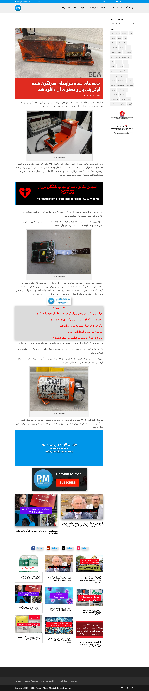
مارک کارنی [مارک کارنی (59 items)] (129, 85)
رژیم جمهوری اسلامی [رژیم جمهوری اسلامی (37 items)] (117, 76)
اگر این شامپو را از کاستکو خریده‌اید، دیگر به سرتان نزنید (30, 577)
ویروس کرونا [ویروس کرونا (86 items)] (114, 99)
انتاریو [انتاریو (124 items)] (125, 38)
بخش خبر (88, 95)
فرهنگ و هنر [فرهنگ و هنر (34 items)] (120, 85)
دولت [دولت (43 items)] (126, 66)
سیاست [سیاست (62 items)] (130, 80)
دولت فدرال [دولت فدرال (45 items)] (114, 71)
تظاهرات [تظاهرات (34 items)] (113, 52)
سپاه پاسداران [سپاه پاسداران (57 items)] (122, 80)
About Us (73, 681)
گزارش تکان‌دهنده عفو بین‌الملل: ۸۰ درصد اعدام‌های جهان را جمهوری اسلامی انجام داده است (90, 579)
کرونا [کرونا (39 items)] (117, 104)
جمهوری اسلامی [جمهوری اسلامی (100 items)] (115, 57)
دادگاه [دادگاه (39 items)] (125, 61)
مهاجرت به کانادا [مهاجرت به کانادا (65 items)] (122, 90)
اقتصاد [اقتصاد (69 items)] (119, 38)
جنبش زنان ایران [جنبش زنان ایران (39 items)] (126, 57)
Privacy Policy (61, 681)
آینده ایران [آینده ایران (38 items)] (124, 33)
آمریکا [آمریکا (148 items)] (118, 33)
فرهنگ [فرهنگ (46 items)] (113, 85)
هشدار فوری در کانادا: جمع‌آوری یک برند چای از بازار (29, 638)
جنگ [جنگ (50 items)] (112, 61)
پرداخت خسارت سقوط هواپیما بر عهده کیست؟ (77, 337)
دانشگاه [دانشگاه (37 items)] (113, 66)
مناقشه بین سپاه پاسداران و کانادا (85, 331)
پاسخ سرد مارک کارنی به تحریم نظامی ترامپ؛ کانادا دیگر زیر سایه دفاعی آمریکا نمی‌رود (82, 524)
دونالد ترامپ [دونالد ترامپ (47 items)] (123, 71)
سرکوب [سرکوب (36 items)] (113, 80)
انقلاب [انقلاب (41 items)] (119, 43)
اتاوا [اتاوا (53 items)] (131, 33)
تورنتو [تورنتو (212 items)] (119, 52)
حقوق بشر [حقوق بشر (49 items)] (118, 61)
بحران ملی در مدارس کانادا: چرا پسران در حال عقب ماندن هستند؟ (59, 640)
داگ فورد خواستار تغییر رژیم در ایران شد (81, 325)
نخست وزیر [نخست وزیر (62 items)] (114, 94)
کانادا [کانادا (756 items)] (112, 104)
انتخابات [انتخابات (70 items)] (113, 43)
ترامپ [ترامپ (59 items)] (128, 47)
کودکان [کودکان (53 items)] (123, 104)
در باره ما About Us (115, 2)
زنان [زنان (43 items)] (126, 76)
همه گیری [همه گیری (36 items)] (122, 94)
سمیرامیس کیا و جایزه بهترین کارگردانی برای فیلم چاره (37, 531)
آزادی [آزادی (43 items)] (112, 33)
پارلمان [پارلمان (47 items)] (123, 99)
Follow (39, 548)
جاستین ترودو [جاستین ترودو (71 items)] (127, 52)
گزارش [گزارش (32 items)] (129, 104)
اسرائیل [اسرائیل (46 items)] (113, 38)
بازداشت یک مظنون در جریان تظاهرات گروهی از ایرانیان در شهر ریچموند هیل (90, 644)
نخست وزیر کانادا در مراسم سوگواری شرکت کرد (76, 319)
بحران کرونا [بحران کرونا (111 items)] (114, 47)
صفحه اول (105, 2)
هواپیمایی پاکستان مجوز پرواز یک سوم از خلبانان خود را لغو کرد (69, 313)
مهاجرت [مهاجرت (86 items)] (113, 90)
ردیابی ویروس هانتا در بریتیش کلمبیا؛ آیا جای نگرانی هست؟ (60, 609)
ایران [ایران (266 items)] (124, 43)
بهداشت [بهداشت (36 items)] (122, 47)
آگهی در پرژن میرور (128, 2)
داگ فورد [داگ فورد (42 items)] (120, 66)
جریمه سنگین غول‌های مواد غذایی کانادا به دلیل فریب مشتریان (91, 612)
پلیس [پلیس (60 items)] (128, 99)
